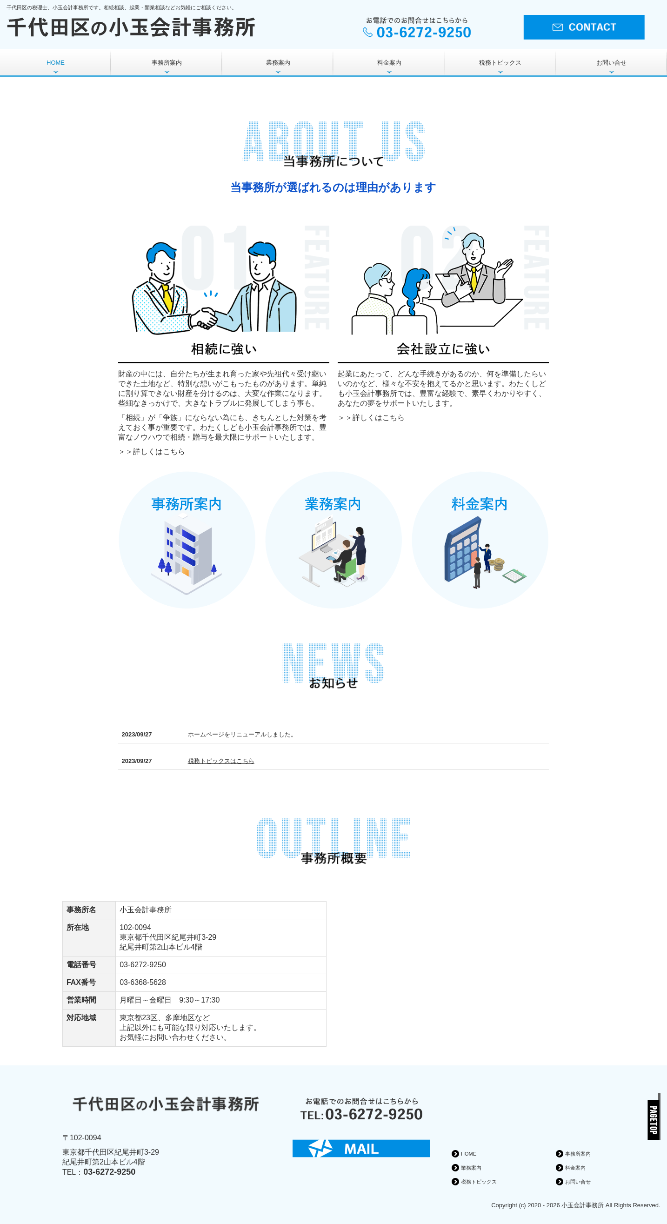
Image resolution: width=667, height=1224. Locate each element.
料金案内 (389, 62)
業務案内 (278, 62)
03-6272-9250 (143, 965)
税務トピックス (500, 62)
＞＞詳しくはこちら (151, 451)
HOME (56, 62)
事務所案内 (167, 62)
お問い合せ (611, 62)
